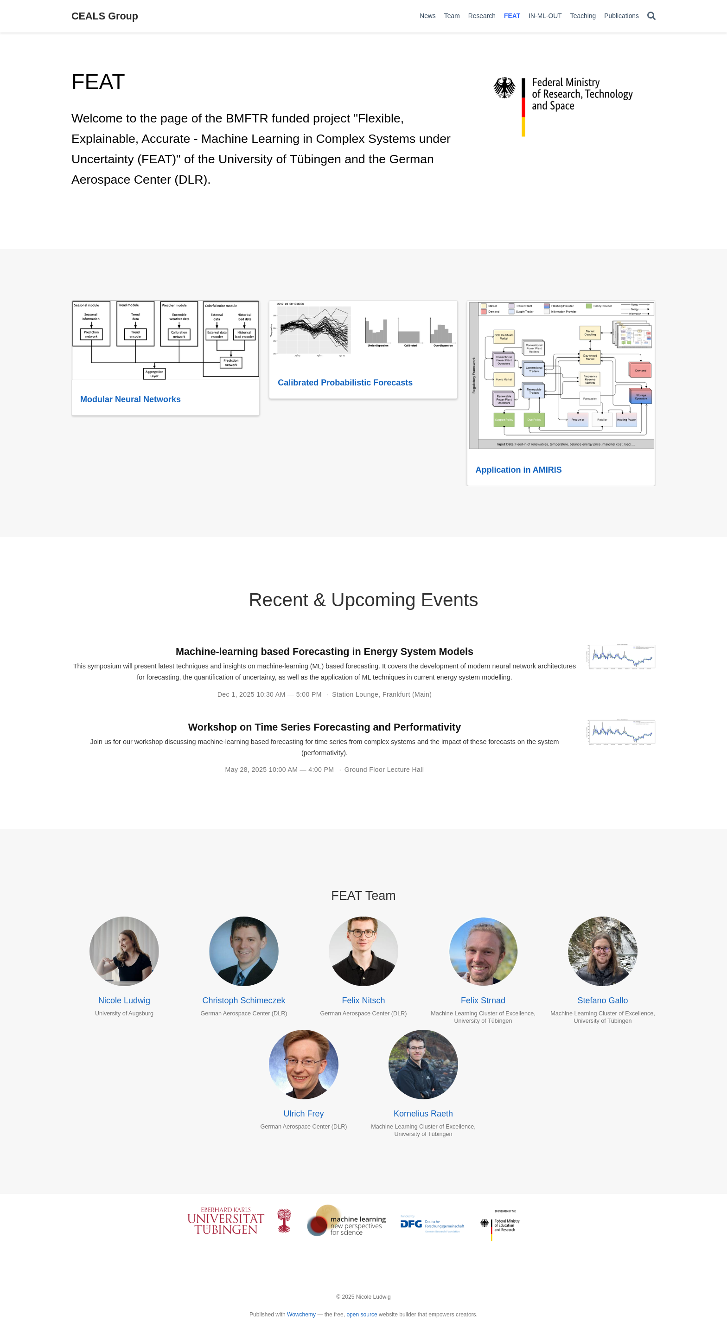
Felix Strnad (483, 1000)
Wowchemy (301, 1314)
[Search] (651, 16)
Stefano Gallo (602, 1000)
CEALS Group (104, 16)
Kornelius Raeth (423, 1113)
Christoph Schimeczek (243, 1000)
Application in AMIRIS (519, 470)
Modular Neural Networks (130, 399)
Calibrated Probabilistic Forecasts (345, 382)
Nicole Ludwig (124, 1000)
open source (361, 1314)
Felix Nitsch (363, 1000)
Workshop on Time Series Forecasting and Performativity (324, 727)
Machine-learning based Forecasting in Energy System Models (324, 651)
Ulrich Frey (303, 1113)
